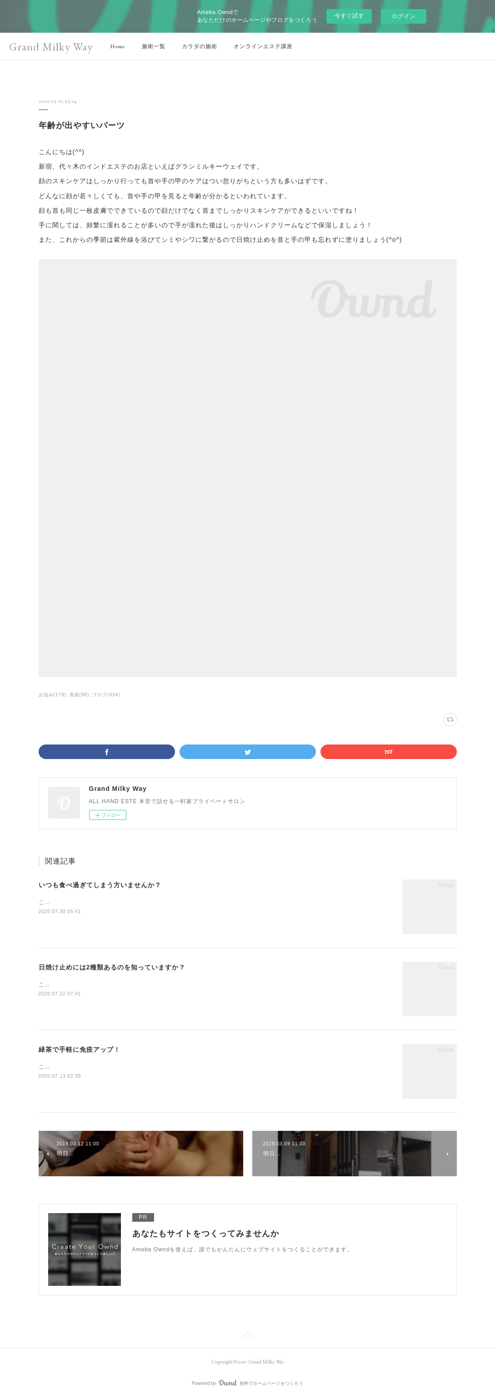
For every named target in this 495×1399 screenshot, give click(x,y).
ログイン (403, 16)
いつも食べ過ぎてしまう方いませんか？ (100, 885)
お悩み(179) (52, 694)
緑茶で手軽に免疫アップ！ (79, 1049)
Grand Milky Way (51, 47)
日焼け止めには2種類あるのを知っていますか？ (112, 967)
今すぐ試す (349, 15)
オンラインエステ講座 (263, 46)
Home (117, 46)
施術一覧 (153, 46)
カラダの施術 (199, 46)
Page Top (247, 1337)
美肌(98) (80, 694)
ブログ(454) (106, 694)
